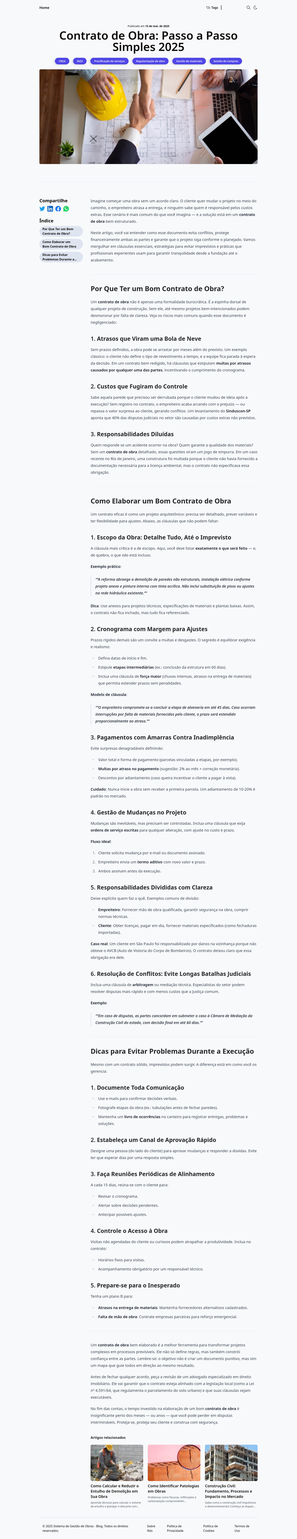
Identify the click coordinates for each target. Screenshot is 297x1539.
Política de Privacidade (175, 1528)
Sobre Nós (151, 1528)
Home (44, 7)
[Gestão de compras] (226, 61)
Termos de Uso (241, 1528)
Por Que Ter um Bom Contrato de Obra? (57, 231)
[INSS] (80, 61)
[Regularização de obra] (150, 61)
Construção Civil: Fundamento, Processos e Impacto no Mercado (228, 1491)
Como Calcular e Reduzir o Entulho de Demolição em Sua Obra (115, 1491)
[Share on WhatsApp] (66, 209)
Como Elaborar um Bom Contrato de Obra (59, 244)
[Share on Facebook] (58, 209)
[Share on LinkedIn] (50, 209)
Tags (212, 7)
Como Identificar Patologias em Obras (173, 1488)
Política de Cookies (210, 1528)
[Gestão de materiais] (189, 61)
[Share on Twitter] (42, 209)
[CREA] (62, 61)
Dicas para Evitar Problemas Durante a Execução (58, 257)
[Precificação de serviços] (109, 61)
